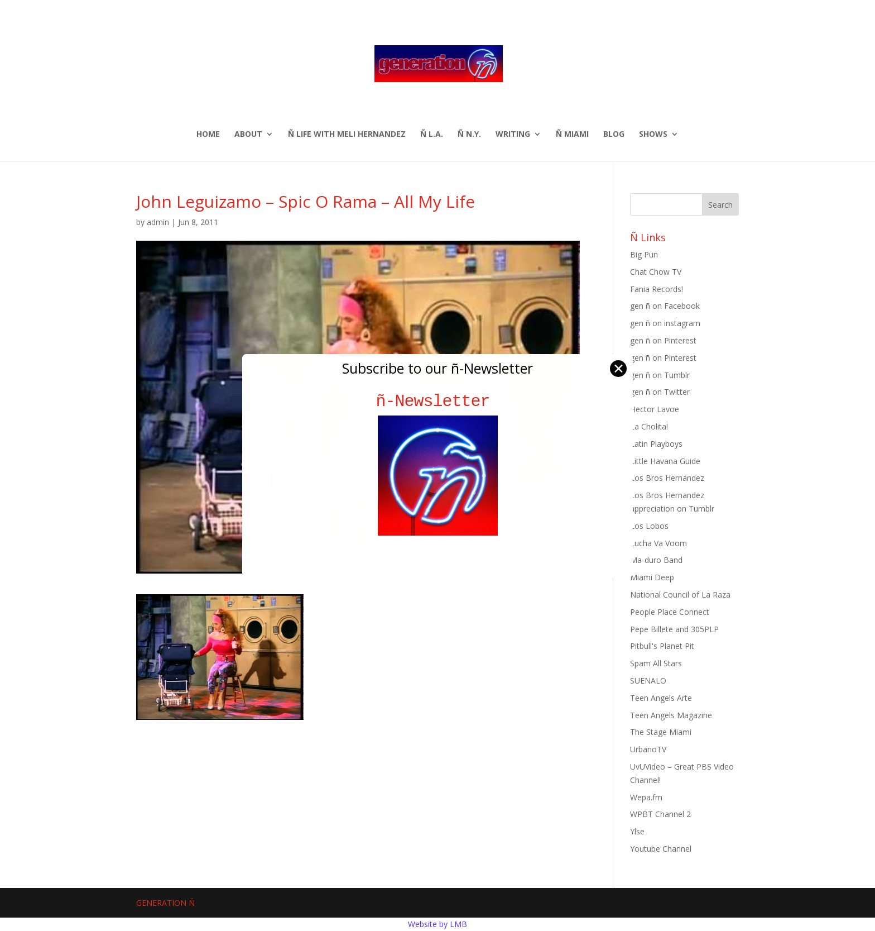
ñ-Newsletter (437, 401)
